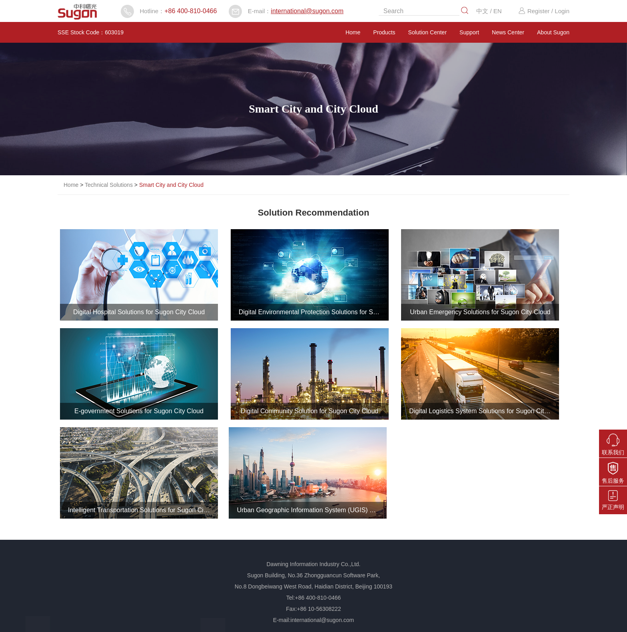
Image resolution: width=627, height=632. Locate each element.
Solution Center (427, 32)
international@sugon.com (307, 11)
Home (352, 32)
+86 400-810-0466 (190, 11)
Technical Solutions (109, 185)
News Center (508, 32)
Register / (535, 11)
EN (497, 11)
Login (562, 11)
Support (469, 32)
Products (384, 32)
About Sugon (553, 32)
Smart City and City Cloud (171, 185)
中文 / (484, 11)
